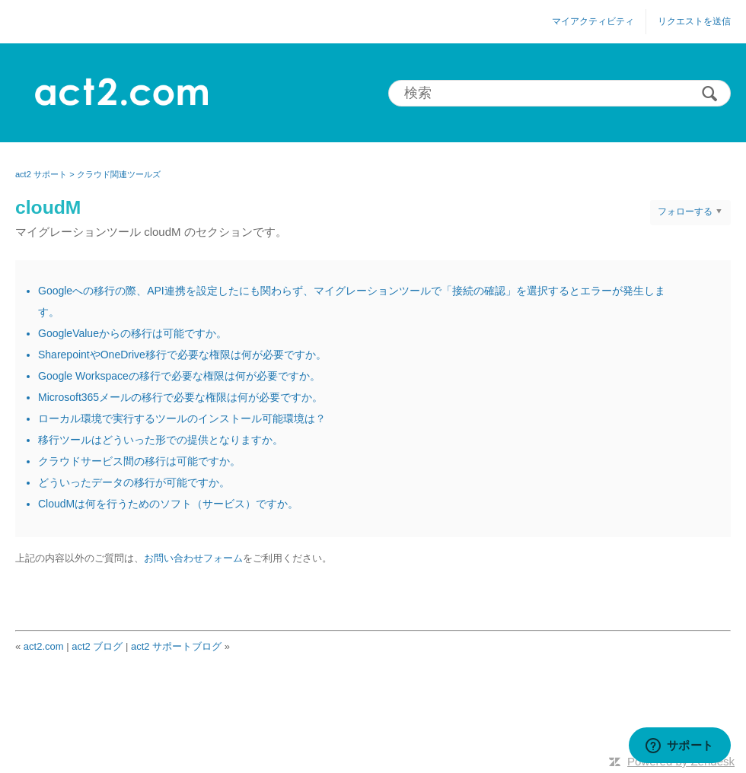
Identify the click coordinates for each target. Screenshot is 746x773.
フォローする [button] (685, 211)
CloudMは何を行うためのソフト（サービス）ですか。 (168, 504)
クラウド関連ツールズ (119, 174)
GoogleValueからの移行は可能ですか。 (132, 333)
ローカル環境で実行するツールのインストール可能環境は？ (182, 418)
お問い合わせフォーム (193, 558)
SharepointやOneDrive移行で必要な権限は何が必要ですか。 (182, 354)
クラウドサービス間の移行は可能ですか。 (139, 461)
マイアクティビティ (593, 21)
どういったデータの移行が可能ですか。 (134, 482)
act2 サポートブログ (176, 646)
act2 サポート (41, 174)
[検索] (559, 93)
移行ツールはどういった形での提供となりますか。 (160, 440)
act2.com (44, 646)
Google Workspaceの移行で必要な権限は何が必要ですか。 (179, 376)
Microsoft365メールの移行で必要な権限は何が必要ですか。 (180, 397)
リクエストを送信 (694, 21)
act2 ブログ (97, 646)
